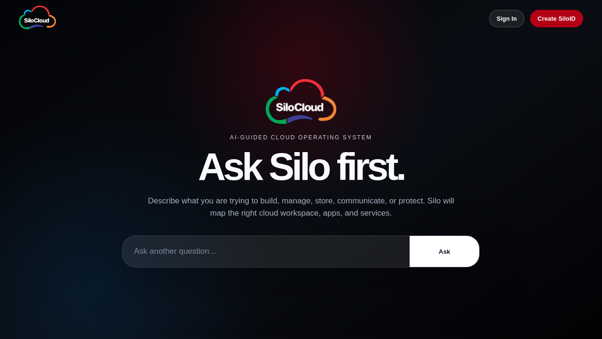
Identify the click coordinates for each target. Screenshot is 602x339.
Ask (444, 251)
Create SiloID (557, 18)
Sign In (507, 18)
